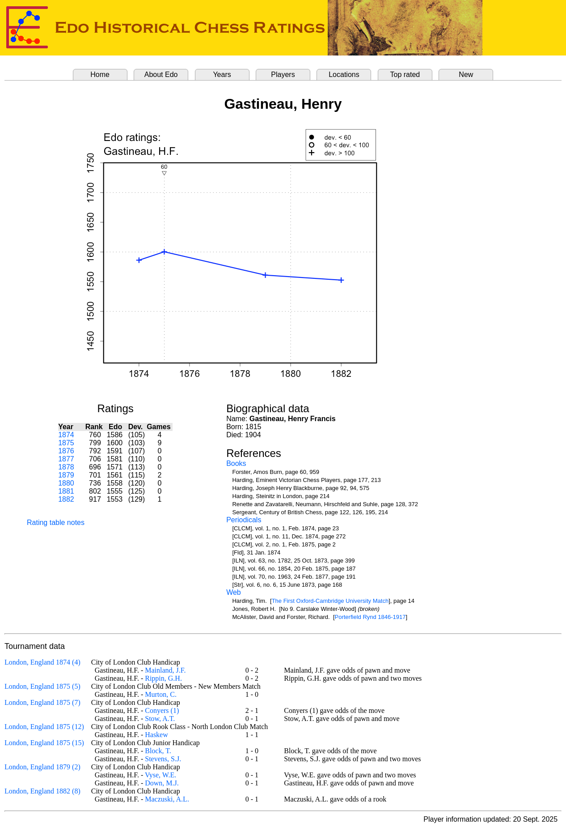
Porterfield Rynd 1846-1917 (370, 617)
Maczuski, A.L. (167, 799)
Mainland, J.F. (165, 670)
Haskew (156, 734)
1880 (66, 483)
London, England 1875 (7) (42, 702)
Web (233, 592)
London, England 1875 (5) (42, 686)
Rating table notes (55, 522)
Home (100, 74)
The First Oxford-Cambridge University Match (330, 600)
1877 (66, 459)
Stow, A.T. (160, 718)
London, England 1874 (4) (42, 662)
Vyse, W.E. (160, 775)
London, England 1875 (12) (44, 726)
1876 (66, 451)
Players (283, 74)
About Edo (161, 74)
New (466, 74)
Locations (344, 74)
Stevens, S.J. (163, 759)
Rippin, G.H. (163, 678)
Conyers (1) (162, 710)
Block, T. (158, 751)
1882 (66, 499)
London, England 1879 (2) (42, 767)
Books (236, 463)
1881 (66, 491)
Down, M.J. (162, 783)
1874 (66, 435)
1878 (66, 467)
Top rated (405, 74)
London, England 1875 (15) (44, 742)
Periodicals (243, 520)
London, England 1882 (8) (42, 791)
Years (222, 74)
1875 (66, 443)
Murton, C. (161, 694)
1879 (66, 475)
